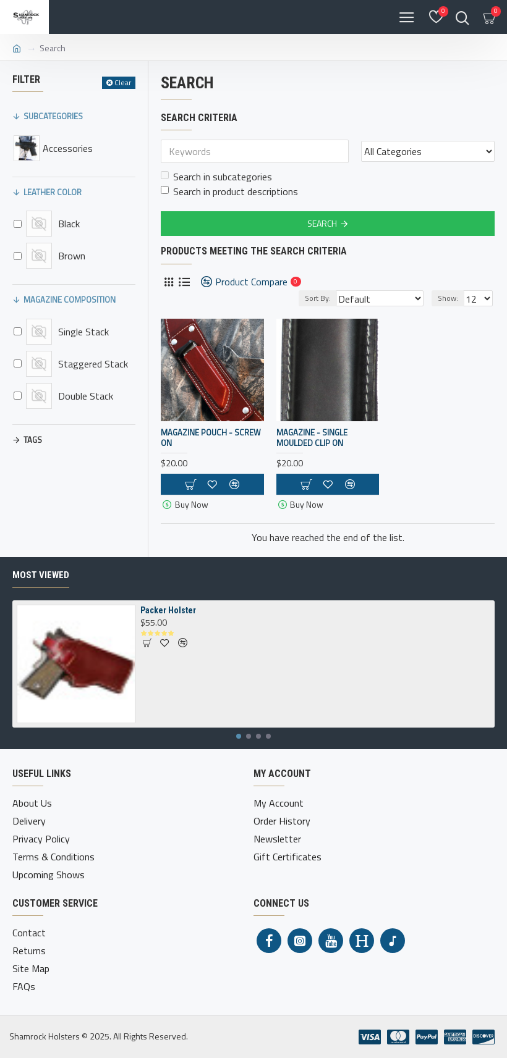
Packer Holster (168, 610)
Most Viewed (40, 575)
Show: (448, 298)
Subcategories (53, 116)
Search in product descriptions (229, 191)
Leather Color (52, 192)
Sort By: (318, 298)
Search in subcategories (216, 176)
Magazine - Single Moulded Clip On (311, 437)
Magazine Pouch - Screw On (211, 437)
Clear (122, 82)
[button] (238, 736)
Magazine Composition (69, 299)
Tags (32, 440)
